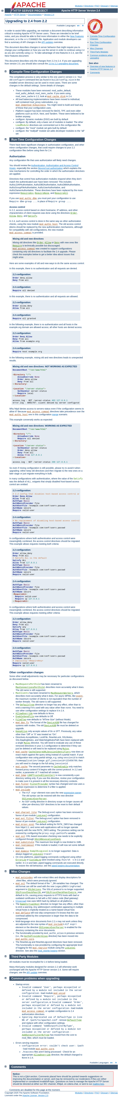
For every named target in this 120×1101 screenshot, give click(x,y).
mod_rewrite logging (48, 950)
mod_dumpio (22, 851)
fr (83, 25)
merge (55, 414)
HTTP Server (20, 14)
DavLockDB (53, 722)
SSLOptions (34, 889)
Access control (17, 207)
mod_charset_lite (26, 812)
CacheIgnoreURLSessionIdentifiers (50, 752)
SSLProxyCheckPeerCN (29, 892)
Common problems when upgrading (35, 978)
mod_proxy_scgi (25, 824)
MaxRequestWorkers (62, 693)
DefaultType (27, 705)
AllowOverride (24, 713)
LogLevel (41, 815)
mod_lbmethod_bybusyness (31, 105)
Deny (19, 216)
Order (73, 213)
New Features (77, 36)
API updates (47, 42)
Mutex (27, 743)
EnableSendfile (25, 716)
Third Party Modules (99, 52)
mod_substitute (25, 842)
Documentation (35, 14)
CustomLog (35, 860)
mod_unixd (59, 993)
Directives (88, 6)
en (78, 25)
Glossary (105, 6)
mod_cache (22, 752)
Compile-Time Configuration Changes (36, 71)
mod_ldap (21, 775)
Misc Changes (96, 48)
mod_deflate (23, 913)
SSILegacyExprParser (34, 799)
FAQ (97, 6)
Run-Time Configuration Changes (33, 139)
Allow (12, 216)
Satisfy (32, 216)
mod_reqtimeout (25, 845)
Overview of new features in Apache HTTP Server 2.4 (102, 67)
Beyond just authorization (50, 168)
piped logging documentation (66, 865)
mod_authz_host (48, 224)
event (79, 696)
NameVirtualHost (30, 904)
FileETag (21, 719)
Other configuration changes (26, 672)
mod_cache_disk (56, 96)
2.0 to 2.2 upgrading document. (64, 63)
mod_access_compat (20, 233)
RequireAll (61, 193)
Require (17, 246)
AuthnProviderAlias (36, 936)
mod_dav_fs (22, 722)
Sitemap (114, 6)
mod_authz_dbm (28, 198)
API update (32, 972)
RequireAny (27, 193)
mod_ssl (20, 836)
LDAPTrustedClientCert (41, 775)
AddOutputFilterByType (35, 1035)
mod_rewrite (39, 948)
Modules (79, 6)
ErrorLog (21, 860)
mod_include (23, 790)
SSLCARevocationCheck (48, 839)
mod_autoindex (24, 877)
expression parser (72, 792)
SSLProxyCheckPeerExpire (62, 892)
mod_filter (22, 784)
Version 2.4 (49, 14)
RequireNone (42, 193)
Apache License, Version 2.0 (35, 1095)
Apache (8, 14)
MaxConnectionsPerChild (30, 687)
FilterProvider (39, 784)
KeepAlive (22, 731)
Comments (95, 72)
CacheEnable (61, 766)
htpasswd (21, 901)
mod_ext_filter (25, 818)
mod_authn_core (25, 939)
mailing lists (98, 1084)
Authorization (17, 156)
